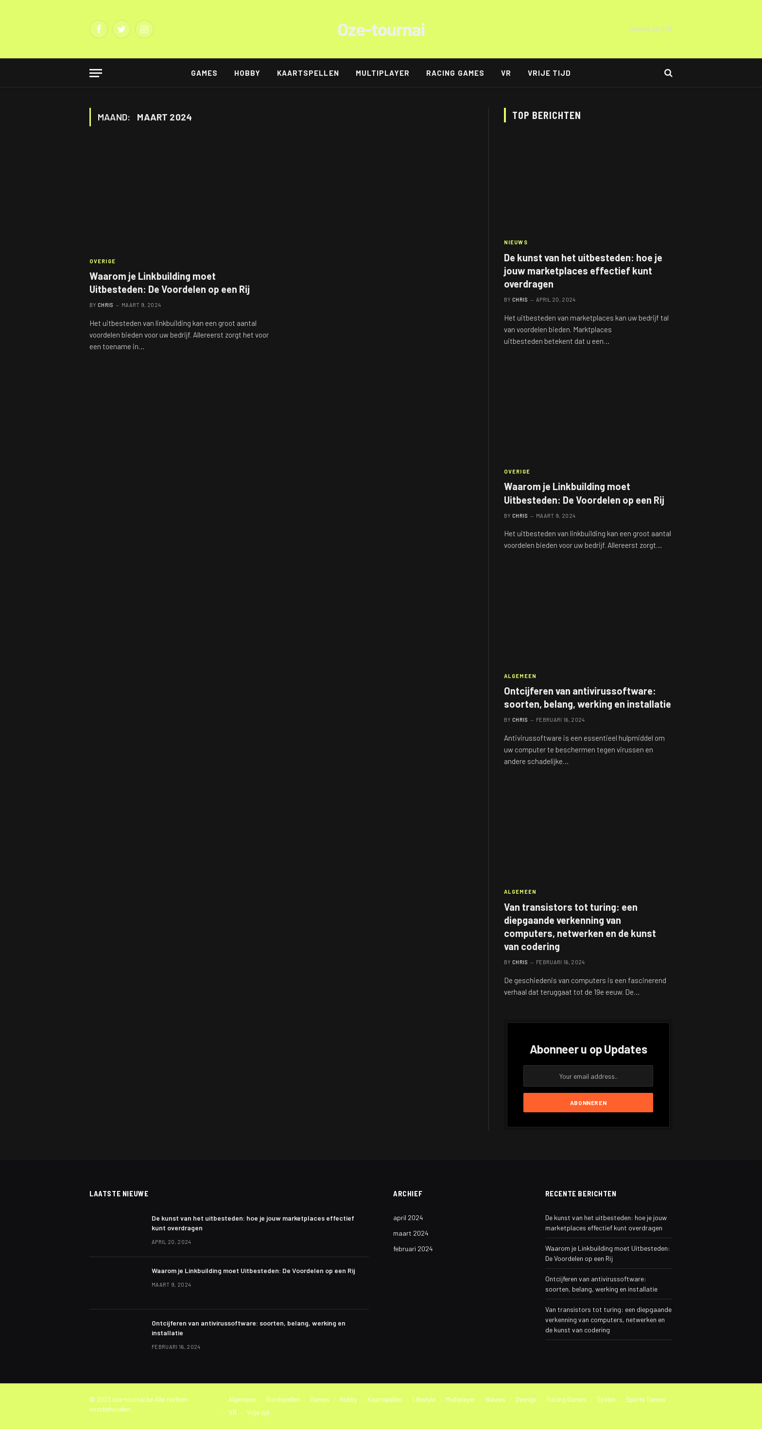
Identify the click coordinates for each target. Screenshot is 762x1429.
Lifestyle (424, 1399)
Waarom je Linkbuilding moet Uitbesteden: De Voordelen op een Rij (169, 282)
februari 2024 (413, 1248)
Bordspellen (283, 1399)
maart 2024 (411, 1233)
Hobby (247, 72)
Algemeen (520, 676)
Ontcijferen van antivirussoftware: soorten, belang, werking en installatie (587, 697)
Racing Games (455, 72)
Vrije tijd (550, 72)
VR (506, 72)
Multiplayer (383, 72)
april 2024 (408, 1217)
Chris (106, 305)
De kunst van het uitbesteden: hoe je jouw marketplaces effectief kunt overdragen (583, 270)
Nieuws (516, 242)
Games (204, 72)
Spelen (606, 1399)
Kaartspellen (308, 72)
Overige (102, 261)
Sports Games (646, 1399)
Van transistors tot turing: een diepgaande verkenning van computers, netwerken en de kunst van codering (580, 927)
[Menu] (95, 73)
